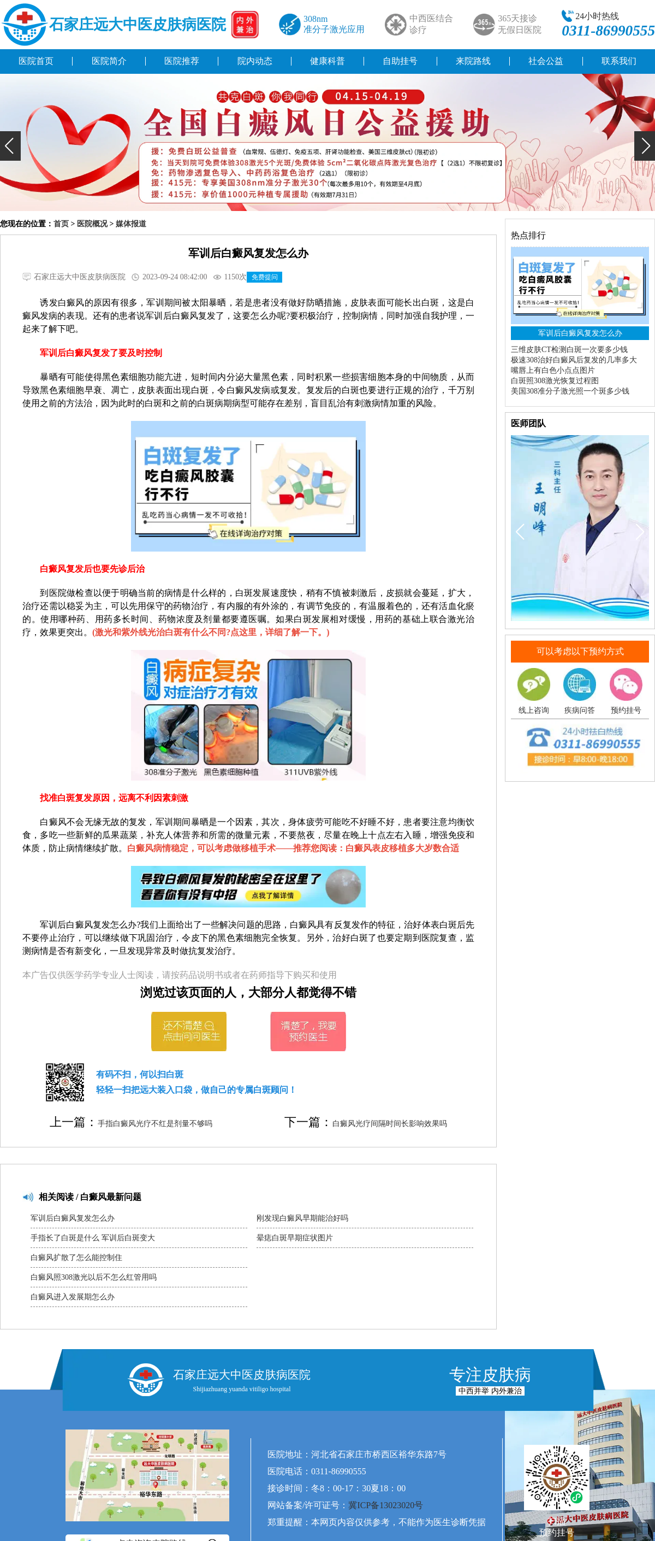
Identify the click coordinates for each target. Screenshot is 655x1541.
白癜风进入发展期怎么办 (73, 1297)
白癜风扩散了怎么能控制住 (76, 1257)
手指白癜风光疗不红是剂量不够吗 (155, 1124)
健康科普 (327, 61)
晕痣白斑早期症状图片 (295, 1238)
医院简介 (109, 61)
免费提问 (265, 277)
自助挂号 (400, 61)
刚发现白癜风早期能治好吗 (302, 1218)
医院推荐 (181, 61)
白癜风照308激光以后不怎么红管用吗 (94, 1277)
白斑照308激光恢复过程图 (555, 381)
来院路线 (473, 61)
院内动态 (254, 61)
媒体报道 (131, 224)
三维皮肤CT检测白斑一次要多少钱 (569, 349)
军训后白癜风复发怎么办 (73, 1218)
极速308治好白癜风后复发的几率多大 (574, 360)
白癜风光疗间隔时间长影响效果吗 (389, 1124)
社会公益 (545, 61)
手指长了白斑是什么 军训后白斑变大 (93, 1238)
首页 (61, 224)
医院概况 (92, 224)
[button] (10, 146)
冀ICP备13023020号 (385, 1505)
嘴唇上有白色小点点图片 (553, 370)
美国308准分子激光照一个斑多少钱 (570, 391)
